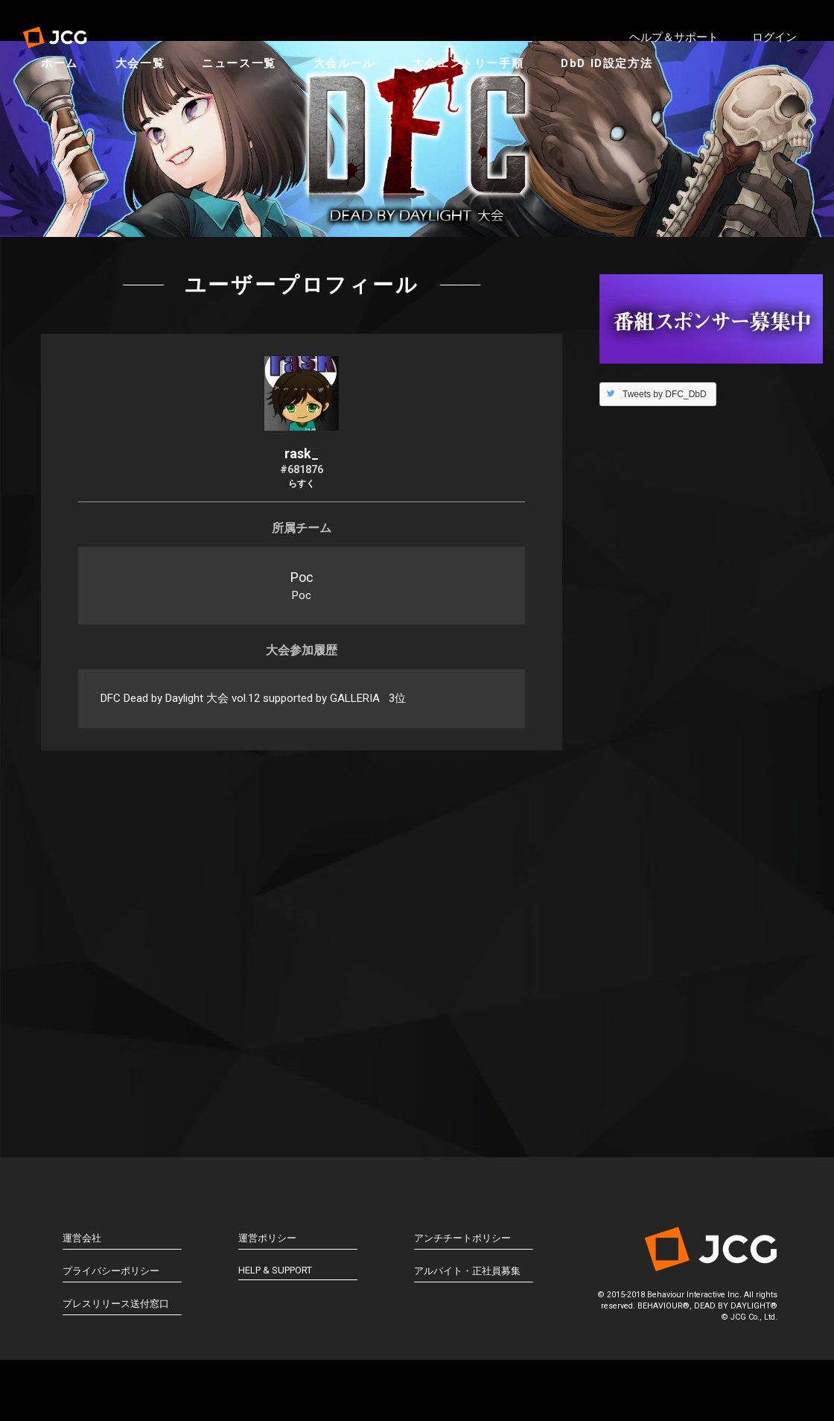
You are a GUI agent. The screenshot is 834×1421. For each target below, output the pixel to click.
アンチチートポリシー (462, 1316)
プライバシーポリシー (111, 1349)
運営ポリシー (267, 1316)
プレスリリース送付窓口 (116, 1381)
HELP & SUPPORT (275, 1348)
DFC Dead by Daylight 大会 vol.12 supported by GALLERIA (240, 776)
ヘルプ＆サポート (674, 37)
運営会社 (82, 1316)
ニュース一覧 (254, 97)
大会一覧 (154, 97)
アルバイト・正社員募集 (467, 1349)
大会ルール (359, 97)
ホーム (74, 97)
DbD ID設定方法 (621, 97)
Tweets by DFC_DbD (665, 472)
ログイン (774, 37)
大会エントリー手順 (482, 97)
